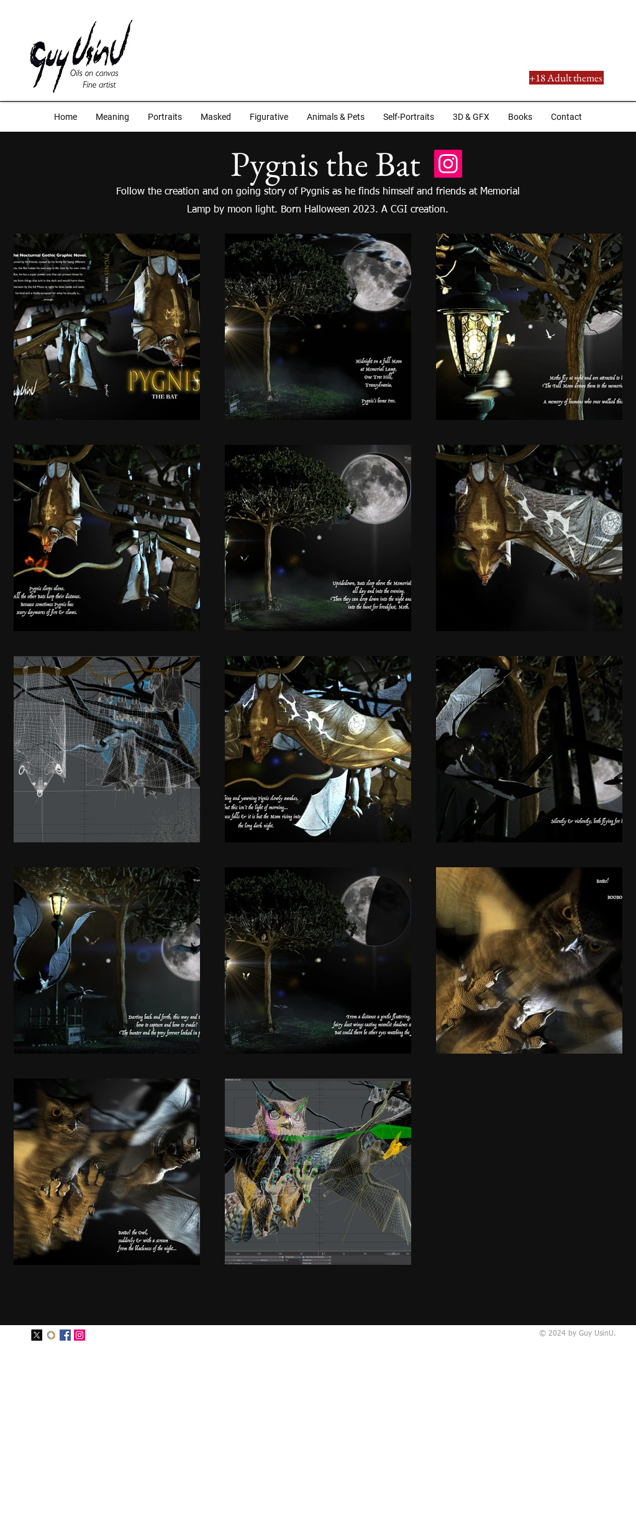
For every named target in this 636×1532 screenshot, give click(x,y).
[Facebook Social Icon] (65, 1335)
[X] (36, 1335)
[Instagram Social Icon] (448, 164)
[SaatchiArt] (51, 1335)
